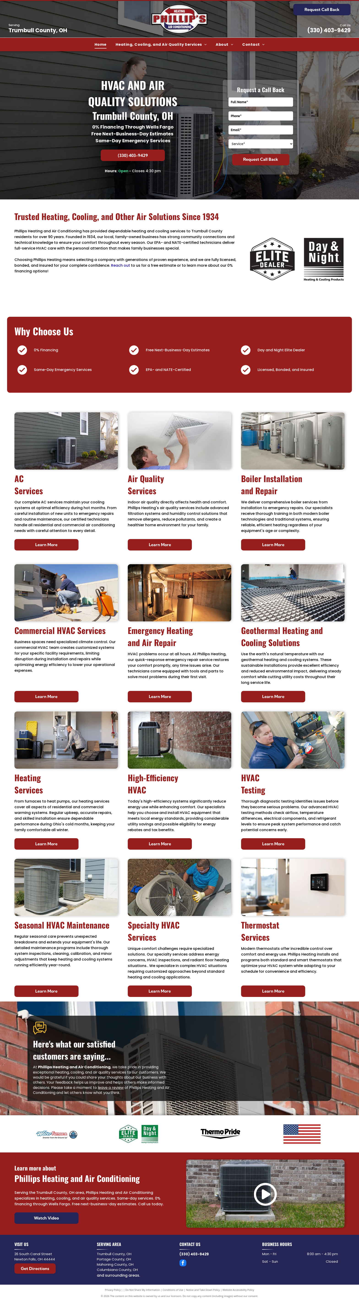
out (127, 265)
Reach (117, 265)
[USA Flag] (302, 1133)
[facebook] (183, 1263)
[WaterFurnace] (57, 1133)
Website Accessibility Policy (238, 1290)
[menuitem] (100, 44)
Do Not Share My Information (142, 1290)
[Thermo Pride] (220, 1133)
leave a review (111, 1087)
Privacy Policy (113, 1290)
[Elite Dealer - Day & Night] (139, 1133)
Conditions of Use (173, 1290)
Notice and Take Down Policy (203, 1290)
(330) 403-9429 (329, 30)
